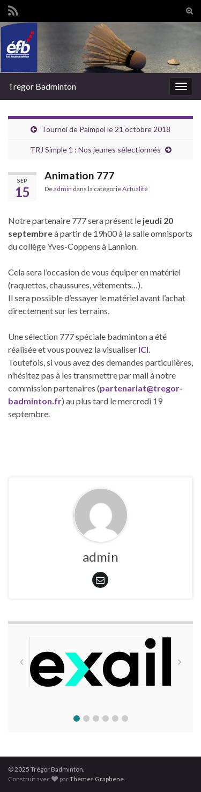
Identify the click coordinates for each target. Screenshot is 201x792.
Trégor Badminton (42, 86)
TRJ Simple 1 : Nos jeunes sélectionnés (95, 149)
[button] (76, 718)
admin (63, 189)
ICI (143, 349)
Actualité (135, 189)
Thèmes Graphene (97, 779)
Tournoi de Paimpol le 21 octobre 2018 (105, 129)
